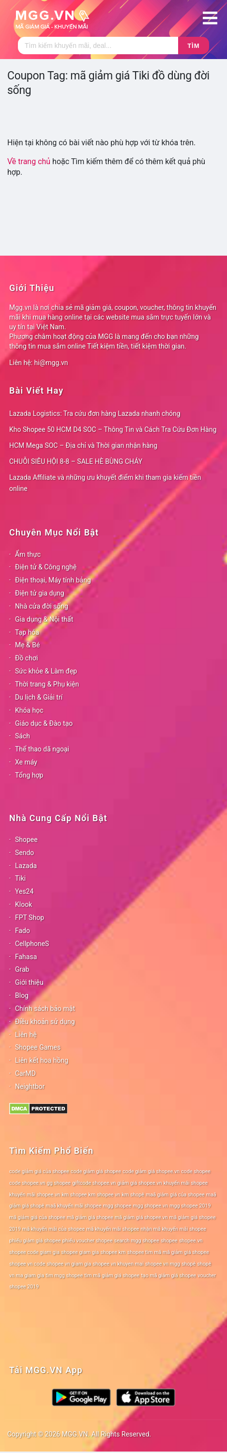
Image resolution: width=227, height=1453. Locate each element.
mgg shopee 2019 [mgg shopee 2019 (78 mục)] (190, 1206)
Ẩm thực (28, 554)
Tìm (193, 45)
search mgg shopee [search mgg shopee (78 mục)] (136, 1241)
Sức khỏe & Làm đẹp (46, 671)
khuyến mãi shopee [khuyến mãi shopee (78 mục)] (186, 1183)
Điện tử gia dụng (39, 593)
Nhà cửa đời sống (41, 606)
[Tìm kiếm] (98, 45)
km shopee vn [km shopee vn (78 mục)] (105, 1195)
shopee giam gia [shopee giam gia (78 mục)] (80, 1252)
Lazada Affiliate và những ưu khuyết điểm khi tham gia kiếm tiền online (105, 483)
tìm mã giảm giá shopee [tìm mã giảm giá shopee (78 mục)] (111, 1275)
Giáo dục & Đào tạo (44, 723)
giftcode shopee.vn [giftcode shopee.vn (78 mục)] (94, 1183)
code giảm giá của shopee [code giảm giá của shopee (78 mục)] (39, 1171)
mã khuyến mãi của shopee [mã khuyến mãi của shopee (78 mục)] (53, 1229)
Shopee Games (38, 1047)
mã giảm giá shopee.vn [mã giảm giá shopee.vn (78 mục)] (141, 1217)
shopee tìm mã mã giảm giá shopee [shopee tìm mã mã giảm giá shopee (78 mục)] (168, 1252)
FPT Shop (29, 917)
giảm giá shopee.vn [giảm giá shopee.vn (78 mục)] (140, 1183)
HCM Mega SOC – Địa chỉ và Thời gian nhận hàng (83, 445)
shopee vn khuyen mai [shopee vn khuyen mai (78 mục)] (117, 1264)
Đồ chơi (26, 658)
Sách (22, 736)
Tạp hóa (27, 632)
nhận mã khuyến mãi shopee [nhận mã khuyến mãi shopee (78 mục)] (173, 1229)
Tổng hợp (29, 775)
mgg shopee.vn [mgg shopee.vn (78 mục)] (150, 1206)
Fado (22, 930)
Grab (22, 969)
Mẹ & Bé (27, 645)
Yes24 (24, 891)
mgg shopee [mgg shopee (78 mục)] (117, 1206)
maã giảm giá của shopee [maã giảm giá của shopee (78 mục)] (175, 1195)
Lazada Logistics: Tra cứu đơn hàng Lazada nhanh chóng (95, 413)
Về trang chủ (28, 161)
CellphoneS (32, 944)
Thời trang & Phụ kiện (47, 684)
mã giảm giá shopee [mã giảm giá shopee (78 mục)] (90, 1217)
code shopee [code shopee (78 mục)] (196, 1171)
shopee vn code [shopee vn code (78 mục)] (27, 1264)
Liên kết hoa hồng (41, 1060)
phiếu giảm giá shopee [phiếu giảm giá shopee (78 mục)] (35, 1241)
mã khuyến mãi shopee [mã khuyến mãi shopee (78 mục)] (112, 1229)
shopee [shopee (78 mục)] (169, 1241)
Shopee (26, 839)
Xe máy (26, 762)
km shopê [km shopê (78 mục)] (133, 1195)
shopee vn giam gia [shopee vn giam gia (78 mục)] (69, 1264)
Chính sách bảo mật (45, 1008)
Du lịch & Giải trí (38, 697)
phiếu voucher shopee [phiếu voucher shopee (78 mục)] (87, 1241)
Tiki (20, 878)
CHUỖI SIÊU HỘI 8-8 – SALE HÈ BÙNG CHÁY (75, 461)
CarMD (25, 1073)
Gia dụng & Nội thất (44, 619)
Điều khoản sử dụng (45, 1021)
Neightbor (30, 1086)
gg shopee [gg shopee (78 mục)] (59, 1183)
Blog (22, 995)
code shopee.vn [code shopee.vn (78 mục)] (27, 1183)
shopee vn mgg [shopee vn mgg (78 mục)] (162, 1264)
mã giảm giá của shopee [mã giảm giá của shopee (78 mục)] (37, 1217)
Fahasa (26, 957)
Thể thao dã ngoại (42, 749)
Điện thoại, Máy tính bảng (53, 580)
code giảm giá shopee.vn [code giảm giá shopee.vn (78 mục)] (151, 1171)
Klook (23, 904)
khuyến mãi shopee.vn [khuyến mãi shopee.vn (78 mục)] (34, 1195)
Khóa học (29, 710)
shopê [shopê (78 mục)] (189, 1264)
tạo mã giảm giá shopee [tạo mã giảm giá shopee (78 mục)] (168, 1275)
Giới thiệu (29, 982)
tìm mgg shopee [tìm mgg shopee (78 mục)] (64, 1275)
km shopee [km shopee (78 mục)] (74, 1195)
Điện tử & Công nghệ (45, 567)
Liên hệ (26, 1035)
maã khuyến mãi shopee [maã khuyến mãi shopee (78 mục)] (74, 1206)
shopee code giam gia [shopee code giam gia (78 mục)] (34, 1252)
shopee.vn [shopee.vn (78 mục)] (191, 1241)
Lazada (26, 866)
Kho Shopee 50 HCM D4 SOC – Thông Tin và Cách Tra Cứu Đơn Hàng (112, 429)
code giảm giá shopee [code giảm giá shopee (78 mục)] (96, 1171)
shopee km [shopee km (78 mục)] (112, 1252)
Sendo (24, 853)
